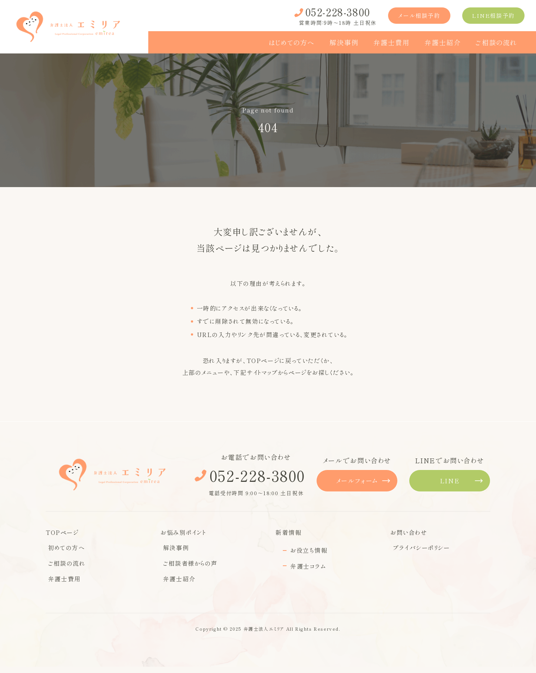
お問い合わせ (408, 532)
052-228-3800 (256, 475)
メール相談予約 (419, 15)
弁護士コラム (308, 566)
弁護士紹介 (177, 585)
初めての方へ (64, 550)
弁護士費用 (62, 585)
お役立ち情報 (309, 550)
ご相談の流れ (64, 567)
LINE (449, 480)
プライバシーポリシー (418, 550)
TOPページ (263, 360)
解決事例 (173, 550)
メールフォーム (357, 480)
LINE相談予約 (493, 15)
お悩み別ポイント (183, 532)
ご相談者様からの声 (188, 567)
